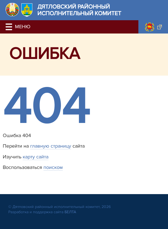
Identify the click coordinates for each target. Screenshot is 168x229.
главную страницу (50, 146)
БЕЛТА (70, 212)
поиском (53, 167)
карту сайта (35, 157)
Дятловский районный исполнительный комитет (79, 10)
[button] (10, 27)
